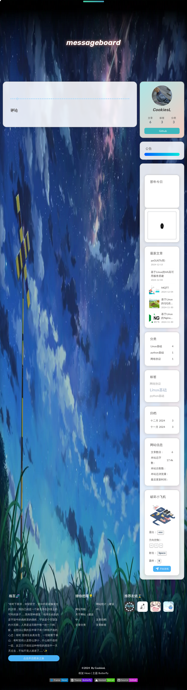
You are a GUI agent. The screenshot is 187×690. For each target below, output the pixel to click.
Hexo (87, 673)
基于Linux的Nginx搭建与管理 (167, 316)
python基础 (157, 395)
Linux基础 (158, 389)
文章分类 (80, 624)
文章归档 (101, 619)
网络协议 (155, 383)
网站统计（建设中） (105, 606)
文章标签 (101, 624)
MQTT (165, 287)
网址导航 (80, 609)
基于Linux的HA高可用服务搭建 (162, 273)
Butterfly (103, 673)
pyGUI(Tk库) (158, 260)
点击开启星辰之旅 (33, 658)
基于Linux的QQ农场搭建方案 (167, 301)
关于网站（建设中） (84, 617)
